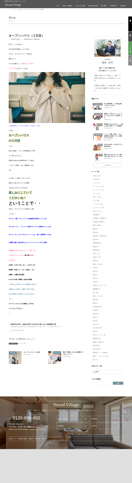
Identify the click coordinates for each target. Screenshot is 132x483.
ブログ (107, 458)
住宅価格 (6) (96, 214)
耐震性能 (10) (97, 338)
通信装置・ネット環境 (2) (100, 352)
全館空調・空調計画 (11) (100, 236)
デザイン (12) (97, 197)
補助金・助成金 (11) (98, 342)
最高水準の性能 (34, 459)
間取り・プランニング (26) (100, 356)
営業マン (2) (96, 253)
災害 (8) (95, 320)
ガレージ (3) (96, 193)
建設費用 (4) (96, 289)
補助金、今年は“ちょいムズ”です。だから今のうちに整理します (113, 115)
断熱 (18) (95, 299)
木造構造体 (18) (97, 306)
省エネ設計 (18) (97, 328)
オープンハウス (22, 343)
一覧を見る (107, 165)
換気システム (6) (97, 296)
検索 (118, 383)
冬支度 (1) (96, 239)
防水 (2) (95, 359)
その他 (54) (96, 179)
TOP (12, 454)
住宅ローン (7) (97, 211)
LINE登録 (60, 426)
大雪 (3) (95, 267)
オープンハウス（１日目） (32, 352)
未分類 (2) (96, 313)
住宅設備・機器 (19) (98, 222)
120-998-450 (26, 417)
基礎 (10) (95, 260)
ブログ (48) (96, 200)
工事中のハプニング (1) (99, 285)
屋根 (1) (95, 274)
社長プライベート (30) (99, 335)
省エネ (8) (96, 324)
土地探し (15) (97, 257)
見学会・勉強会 (62, 419)
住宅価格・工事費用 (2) (99, 218)
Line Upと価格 (34, 455)
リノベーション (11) (98, 207)
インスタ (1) (96, 183)
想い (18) (95, 292)
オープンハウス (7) (98, 186)
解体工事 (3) (96, 345)
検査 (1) (95, 317)
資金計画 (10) (97, 349)
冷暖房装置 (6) (97, 243)
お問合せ (94, 426)
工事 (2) (95, 278)
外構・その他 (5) (97, 264)
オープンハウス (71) (98, 190)
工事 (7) (95, 282)
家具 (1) (95, 271)
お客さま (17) (97, 176)
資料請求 (94, 419)
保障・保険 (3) (97, 225)
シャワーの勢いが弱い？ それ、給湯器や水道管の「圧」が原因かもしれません (113, 135)
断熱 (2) (95, 303)
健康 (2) (95, 229)
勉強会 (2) (96, 246)
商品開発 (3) (96, 250)
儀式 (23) (95, 232)
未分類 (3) (96, 310)
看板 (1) (95, 331)
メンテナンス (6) (97, 204)
